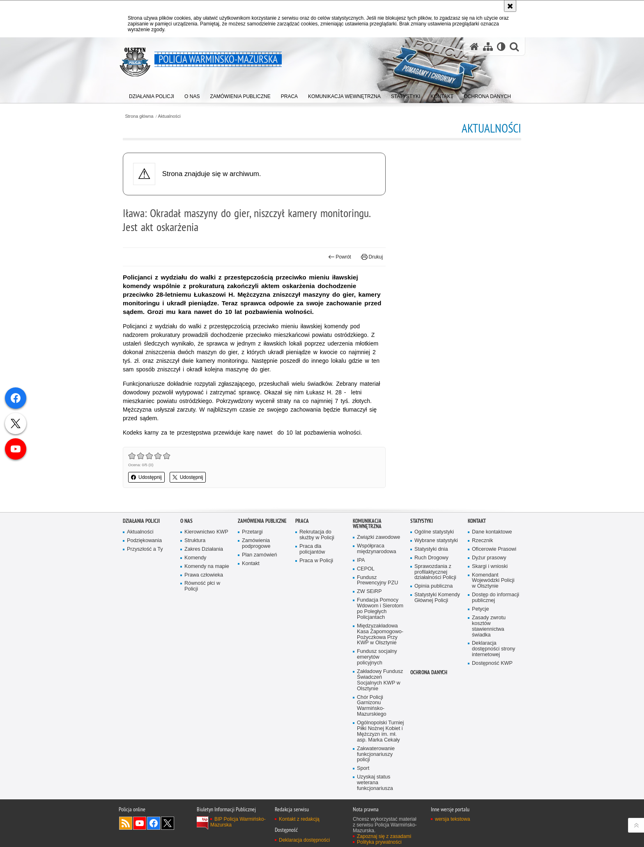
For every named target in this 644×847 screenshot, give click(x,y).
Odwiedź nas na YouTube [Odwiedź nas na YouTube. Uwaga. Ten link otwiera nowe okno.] (139, 823)
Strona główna (139, 116)
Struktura (194, 540)
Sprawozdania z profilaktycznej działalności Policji (435, 572)
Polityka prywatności (379, 842)
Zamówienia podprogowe (256, 543)
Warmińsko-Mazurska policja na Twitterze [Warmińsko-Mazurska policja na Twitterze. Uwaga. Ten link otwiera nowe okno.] (167, 823)
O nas (186, 520)
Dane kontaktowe (492, 532)
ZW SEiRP (369, 591)
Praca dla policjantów (312, 549)
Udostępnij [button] (146, 477)
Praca (302, 520)
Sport (363, 768)
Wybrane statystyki (436, 540)
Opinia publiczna (433, 586)
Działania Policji (141, 520)
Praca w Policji (316, 560)
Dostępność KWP (492, 663)
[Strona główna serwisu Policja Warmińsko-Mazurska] (474, 46)
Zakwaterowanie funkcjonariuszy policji (376, 754)
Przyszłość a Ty (145, 549)
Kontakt (251, 563)
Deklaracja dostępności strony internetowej (493, 649)
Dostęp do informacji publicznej (495, 597)
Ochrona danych (428, 672)
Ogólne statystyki (434, 532)
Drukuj (372, 257)
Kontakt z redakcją (299, 819)
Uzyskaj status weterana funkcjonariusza (375, 782)
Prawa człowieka (203, 575)
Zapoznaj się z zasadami (384, 836)
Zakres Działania (203, 549)
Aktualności (169, 116)
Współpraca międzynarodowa (376, 548)
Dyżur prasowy (489, 558)
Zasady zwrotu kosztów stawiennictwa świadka (489, 626)
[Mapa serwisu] (488, 46)
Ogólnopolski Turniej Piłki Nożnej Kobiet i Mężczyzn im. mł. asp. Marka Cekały (380, 731)
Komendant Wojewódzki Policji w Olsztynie (493, 580)
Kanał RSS (125, 823)
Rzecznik (482, 540)
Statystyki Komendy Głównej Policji (437, 597)
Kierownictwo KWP (206, 532)
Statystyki (421, 520)
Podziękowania (144, 540)
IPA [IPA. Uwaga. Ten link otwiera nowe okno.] (361, 560)
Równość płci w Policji (202, 586)
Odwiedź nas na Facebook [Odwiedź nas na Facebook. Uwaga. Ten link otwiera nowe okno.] (153, 823)
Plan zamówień (259, 555)
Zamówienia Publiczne (262, 520)
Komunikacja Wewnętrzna (367, 523)
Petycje (480, 609)
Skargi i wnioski (490, 566)
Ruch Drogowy (431, 558)
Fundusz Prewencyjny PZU (377, 580)
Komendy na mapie (206, 566)
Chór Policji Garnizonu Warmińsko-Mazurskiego (371, 706)
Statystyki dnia (431, 549)
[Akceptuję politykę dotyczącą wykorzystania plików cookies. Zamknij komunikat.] (510, 6)
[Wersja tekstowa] (501, 46)
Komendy (195, 558)
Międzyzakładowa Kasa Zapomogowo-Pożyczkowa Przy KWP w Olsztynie (380, 634)
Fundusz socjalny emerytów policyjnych (377, 657)
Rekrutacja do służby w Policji (316, 534)
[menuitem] (151, 94)
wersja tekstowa (452, 819)
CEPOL (366, 569)
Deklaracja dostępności (304, 840)
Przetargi (252, 532)
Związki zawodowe (378, 537)
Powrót (339, 257)
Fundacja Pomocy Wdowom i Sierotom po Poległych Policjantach (380, 608)
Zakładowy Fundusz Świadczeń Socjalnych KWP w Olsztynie (380, 680)
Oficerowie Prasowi (494, 549)
